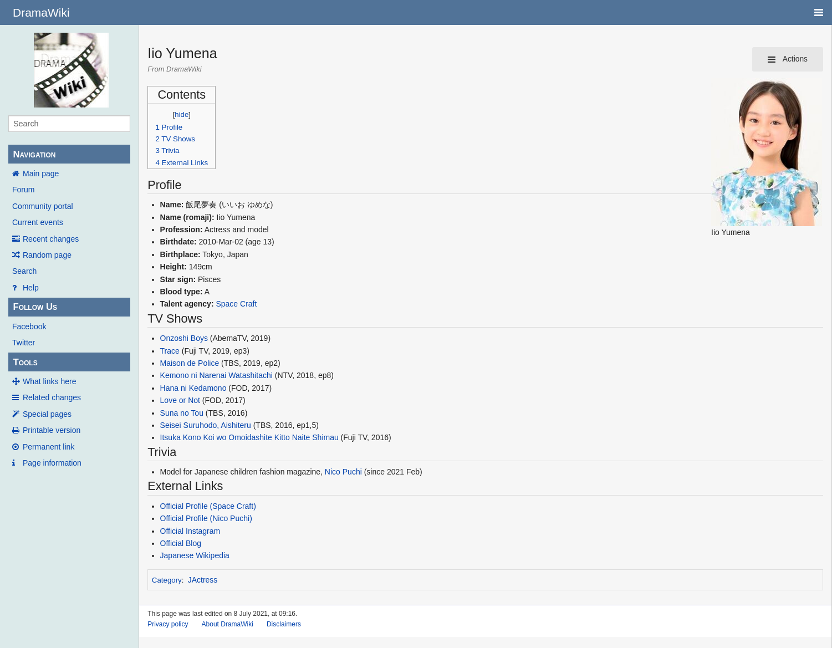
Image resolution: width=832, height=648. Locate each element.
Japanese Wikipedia (194, 555)
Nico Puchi (343, 471)
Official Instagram (190, 531)
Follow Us (35, 307)
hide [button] (181, 114)
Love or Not (180, 400)
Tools (25, 362)
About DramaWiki (227, 624)
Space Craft (236, 303)
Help (31, 287)
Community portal (42, 206)
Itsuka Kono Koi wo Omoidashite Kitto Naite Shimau (249, 437)
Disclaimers (284, 624)
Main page (41, 173)
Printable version (51, 430)
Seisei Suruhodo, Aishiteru (205, 425)
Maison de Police (190, 363)
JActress (203, 579)
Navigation (34, 154)
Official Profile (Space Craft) (208, 506)
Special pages (47, 414)
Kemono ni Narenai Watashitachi (216, 375)
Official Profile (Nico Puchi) (206, 518)
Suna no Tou (181, 413)
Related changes (52, 397)
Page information (52, 462)
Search (24, 271)
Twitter (23, 342)
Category (167, 580)
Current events (37, 222)
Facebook (29, 326)
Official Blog (180, 543)
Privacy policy (167, 624)
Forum (23, 189)
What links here (49, 381)
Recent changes (51, 238)
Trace (170, 350)
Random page (47, 255)
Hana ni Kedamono (193, 388)
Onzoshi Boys (184, 338)
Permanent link (48, 446)
